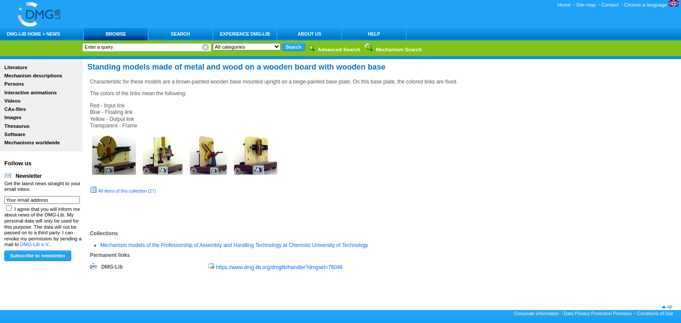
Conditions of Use (655, 313)
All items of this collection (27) (126, 191)
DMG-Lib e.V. (35, 244)
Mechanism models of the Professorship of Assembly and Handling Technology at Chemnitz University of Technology (234, 245)
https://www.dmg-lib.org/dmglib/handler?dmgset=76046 (279, 267)
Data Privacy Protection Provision (598, 313)
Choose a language (651, 4)
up (669, 306)
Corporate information (536, 313)
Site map (586, 4)
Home (564, 4)
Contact (609, 4)
